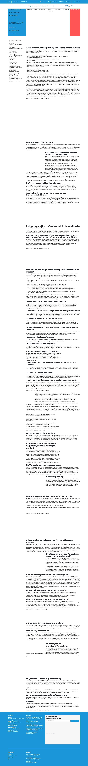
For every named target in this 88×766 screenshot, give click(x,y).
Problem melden (68, 1)
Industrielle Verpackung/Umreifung (41, 98)
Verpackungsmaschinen (14, 19)
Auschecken (58, 9)
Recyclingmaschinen (14, 30)
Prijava (73, 1)
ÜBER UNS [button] (61, 1)
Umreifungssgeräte (13, 15)
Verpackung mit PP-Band (39, 430)
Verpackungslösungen (14, 12)
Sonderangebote (75, 9)
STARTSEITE (29, 9)
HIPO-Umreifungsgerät (51, 563)
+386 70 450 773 (24, 1)
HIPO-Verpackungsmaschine (41, 458)
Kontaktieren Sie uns (12, 755)
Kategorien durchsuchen (15, 9)
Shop (35, 9)
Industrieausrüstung (14, 34)
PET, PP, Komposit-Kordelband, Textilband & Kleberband (16, 23)
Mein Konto (45, 1)
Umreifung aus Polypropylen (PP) (41, 609)
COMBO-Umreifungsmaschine (41, 461)
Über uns (10, 754)
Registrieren (77, 1)
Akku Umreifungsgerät (70, 565)
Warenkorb (42, 9)
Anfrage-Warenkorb (50, 10)
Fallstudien (66, 9)
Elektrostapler (12, 27)
